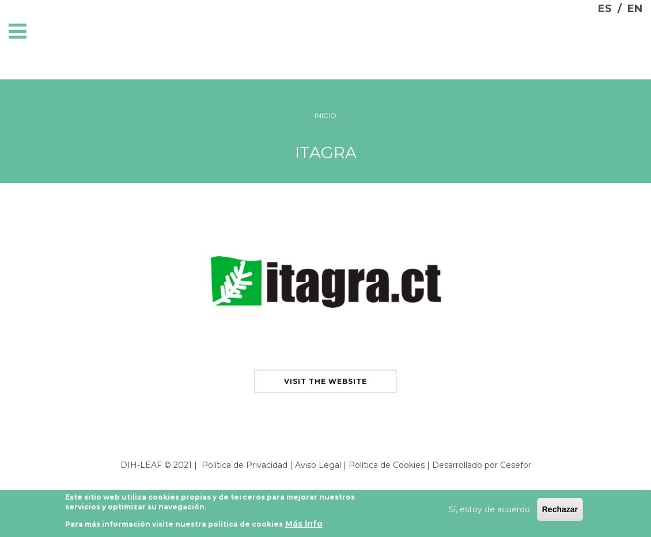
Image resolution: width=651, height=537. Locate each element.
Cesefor (515, 465)
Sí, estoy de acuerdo (489, 511)
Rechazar (560, 511)
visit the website (325, 381)
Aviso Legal (318, 465)
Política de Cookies (387, 465)
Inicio (325, 115)
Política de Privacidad (244, 465)
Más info (304, 525)
